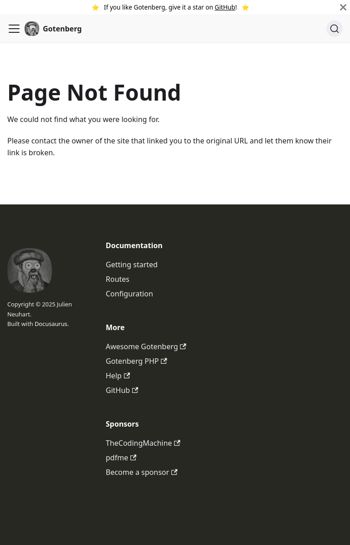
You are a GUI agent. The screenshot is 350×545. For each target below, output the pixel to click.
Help (118, 376)
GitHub (225, 7)
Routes (117, 279)
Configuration (129, 294)
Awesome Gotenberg (146, 346)
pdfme (121, 458)
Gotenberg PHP (136, 361)
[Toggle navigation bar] (14, 29)
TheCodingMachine (143, 443)
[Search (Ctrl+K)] (334, 28)
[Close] (343, 7)
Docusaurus (51, 324)
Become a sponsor (141, 472)
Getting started (132, 265)
